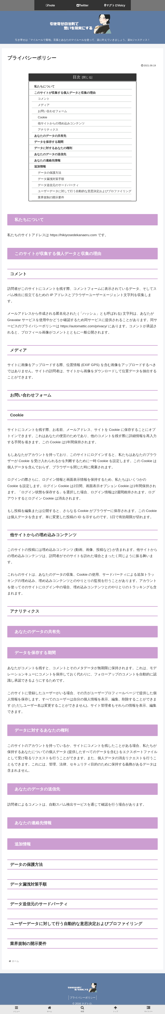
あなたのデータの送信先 (48, 157)
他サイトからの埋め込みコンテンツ (60, 125)
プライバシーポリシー (82, 1002)
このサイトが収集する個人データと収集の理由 (64, 93)
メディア (41, 106)
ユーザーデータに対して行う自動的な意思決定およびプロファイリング (84, 195)
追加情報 (37, 170)
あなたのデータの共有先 (48, 138)
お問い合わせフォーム (50, 112)
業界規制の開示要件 (49, 202)
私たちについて (42, 86)
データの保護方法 (47, 176)
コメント (41, 99)
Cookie (40, 118)
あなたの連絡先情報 (45, 163)
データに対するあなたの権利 (51, 151)
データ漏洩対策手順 (49, 183)
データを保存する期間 (46, 144)
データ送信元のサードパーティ (57, 189)
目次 (76, 77)
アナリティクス (46, 131)
